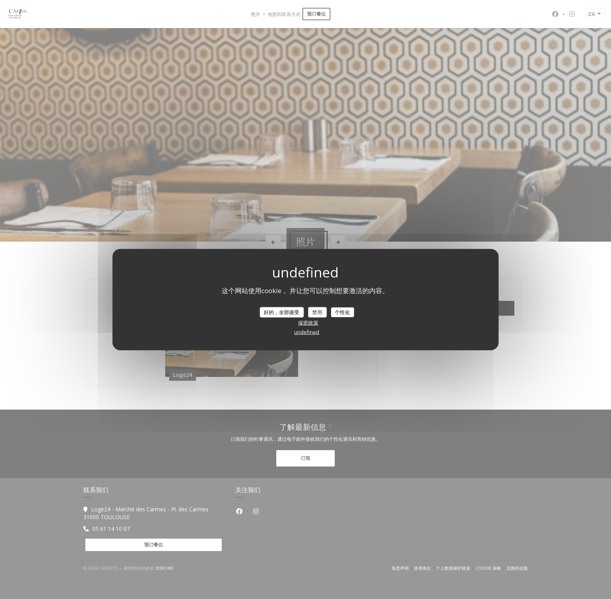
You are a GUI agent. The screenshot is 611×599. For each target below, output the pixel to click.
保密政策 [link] (308, 322)
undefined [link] (306, 332)
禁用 (317, 311)
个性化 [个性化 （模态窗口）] (342, 311)
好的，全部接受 (281, 311)
